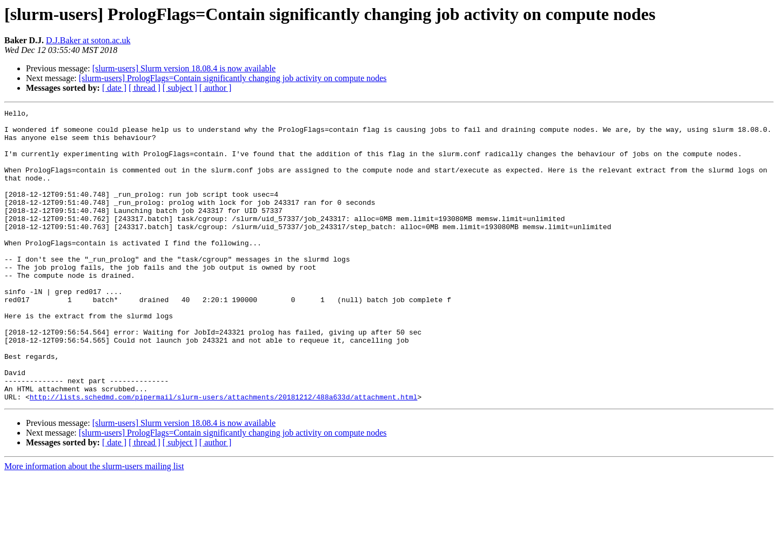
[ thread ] (144, 87)
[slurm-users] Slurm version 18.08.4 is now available (184, 68)
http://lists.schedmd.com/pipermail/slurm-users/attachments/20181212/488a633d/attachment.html (224, 455)
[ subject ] (180, 87)
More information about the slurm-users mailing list (94, 524)
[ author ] (215, 87)
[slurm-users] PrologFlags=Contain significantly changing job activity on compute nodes (233, 78)
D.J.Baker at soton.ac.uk (88, 40)
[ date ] (114, 87)
